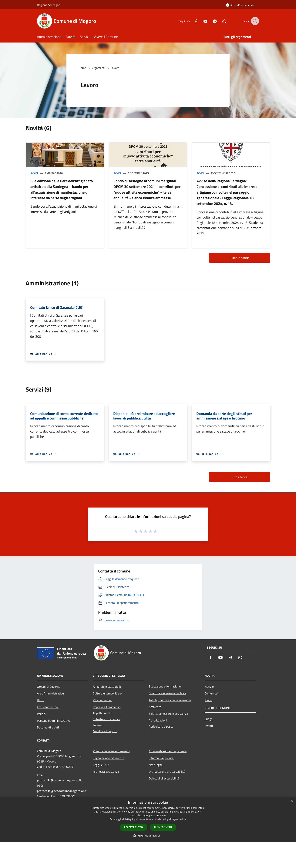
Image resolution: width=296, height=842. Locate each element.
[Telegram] (211, 20)
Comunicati (212, 693)
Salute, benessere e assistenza (168, 713)
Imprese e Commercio (106, 707)
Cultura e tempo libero (107, 693)
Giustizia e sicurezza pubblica (167, 693)
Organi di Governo (48, 686)
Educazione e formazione (165, 686)
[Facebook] (192, 20)
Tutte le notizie (239, 258)
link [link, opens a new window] (184, 819)
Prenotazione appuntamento (111, 751)
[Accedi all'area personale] (240, 5)
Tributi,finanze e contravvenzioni (170, 700)
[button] (148, 835)
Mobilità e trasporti (105, 731)
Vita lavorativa (102, 700)
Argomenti (98, 68)
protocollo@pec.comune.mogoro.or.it (61, 791)
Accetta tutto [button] (133, 827)
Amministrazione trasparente (168, 751)
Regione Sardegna (48, 5)
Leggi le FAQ (101, 764)
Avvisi (34, 173)
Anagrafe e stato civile (107, 686)
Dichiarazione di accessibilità (167, 771)
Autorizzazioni (158, 720)
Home (82, 68)
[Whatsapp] (221, 20)
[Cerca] (254, 20)
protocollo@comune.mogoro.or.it (59, 780)
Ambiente (155, 706)
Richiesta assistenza (106, 771)
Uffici (40, 700)
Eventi (209, 725)
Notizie (209, 686)
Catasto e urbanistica (106, 719)
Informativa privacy (161, 758)
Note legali (156, 764)
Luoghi (209, 719)
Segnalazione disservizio (108, 758)
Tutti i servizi (239, 477)
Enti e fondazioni (48, 707)
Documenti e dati (48, 727)
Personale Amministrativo (53, 720)
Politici (41, 713)
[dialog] (148, 819)
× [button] (291, 801)
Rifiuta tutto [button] (163, 827)
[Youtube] (202, 20)
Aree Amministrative (50, 693)
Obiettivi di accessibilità (164, 778)
